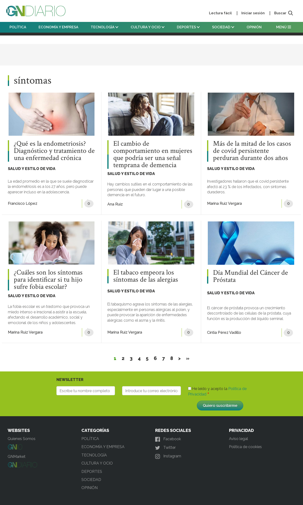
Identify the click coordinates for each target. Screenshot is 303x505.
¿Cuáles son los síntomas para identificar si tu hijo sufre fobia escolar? (48, 279)
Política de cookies (245, 447)
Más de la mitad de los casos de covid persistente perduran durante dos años (252, 151)
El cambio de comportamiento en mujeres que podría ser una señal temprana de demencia (152, 154)
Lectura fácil (220, 13)
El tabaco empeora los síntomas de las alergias (145, 276)
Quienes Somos (21, 438)
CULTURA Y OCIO (147, 27)
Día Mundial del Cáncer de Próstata (250, 276)
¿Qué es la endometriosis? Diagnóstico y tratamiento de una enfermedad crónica (54, 151)
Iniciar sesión (253, 13)
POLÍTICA (18, 27)
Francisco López (22, 203)
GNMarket (16, 456)
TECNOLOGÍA (104, 27)
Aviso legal (238, 438)
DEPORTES (188, 27)
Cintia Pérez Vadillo (224, 332)
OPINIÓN (254, 27)
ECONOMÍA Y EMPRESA (58, 27)
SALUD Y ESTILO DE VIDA (31, 168)
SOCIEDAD (223, 27)
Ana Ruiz (115, 204)
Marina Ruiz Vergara (224, 203)
